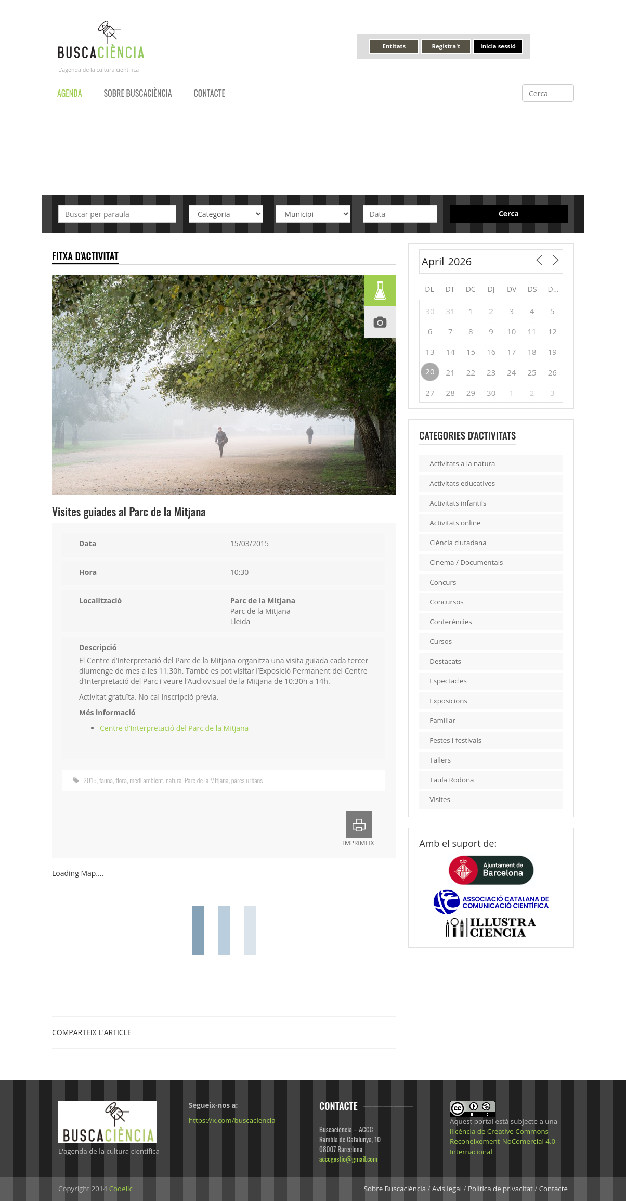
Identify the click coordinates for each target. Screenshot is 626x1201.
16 (491, 351)
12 (552, 331)
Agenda (69, 93)
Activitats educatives (462, 483)
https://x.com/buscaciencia (232, 1120)
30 (429, 311)
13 (429, 351)
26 (552, 372)
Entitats (394, 46)
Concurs (442, 582)
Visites (439, 799)
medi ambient (146, 779)
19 (552, 351)
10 (511, 331)
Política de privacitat (500, 1188)
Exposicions (448, 700)
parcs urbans (247, 779)
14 (450, 351)
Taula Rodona (451, 779)
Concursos (446, 601)
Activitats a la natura (462, 463)
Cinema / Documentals (466, 562)
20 (429, 371)
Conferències (450, 621)
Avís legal (447, 1188)
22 (470, 372)
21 (450, 372)
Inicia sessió (498, 46)
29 (470, 393)
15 (470, 351)
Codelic (121, 1188)
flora (121, 779)
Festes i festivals (455, 740)
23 (491, 372)
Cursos (440, 641)
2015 (90, 779)
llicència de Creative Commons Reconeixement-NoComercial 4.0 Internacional (502, 1141)
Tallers (440, 760)
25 (532, 372)
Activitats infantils (457, 503)
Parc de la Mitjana (207, 779)
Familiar (442, 720)
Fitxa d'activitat (85, 256)
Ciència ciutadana (457, 542)
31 (450, 311)
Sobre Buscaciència (138, 93)
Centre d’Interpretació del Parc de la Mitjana (174, 728)
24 (511, 372)
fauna (106, 779)
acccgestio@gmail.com (348, 1159)
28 (450, 393)
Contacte (209, 93)
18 (532, 351)
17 (511, 351)
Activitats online (454, 522)
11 (532, 331)
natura (173, 779)
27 (429, 393)
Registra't (446, 46)
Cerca (509, 213)
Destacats (445, 661)
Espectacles (448, 681)
